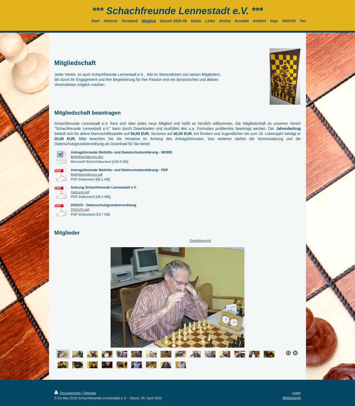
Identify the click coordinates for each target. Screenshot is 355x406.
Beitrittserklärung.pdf (87, 174)
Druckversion (67, 393)
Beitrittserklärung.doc (87, 157)
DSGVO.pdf (80, 210)
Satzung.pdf (80, 192)
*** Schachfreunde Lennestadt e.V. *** (177, 10)
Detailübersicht (200, 241)
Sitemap (89, 393)
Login (296, 393)
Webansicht (291, 398)
